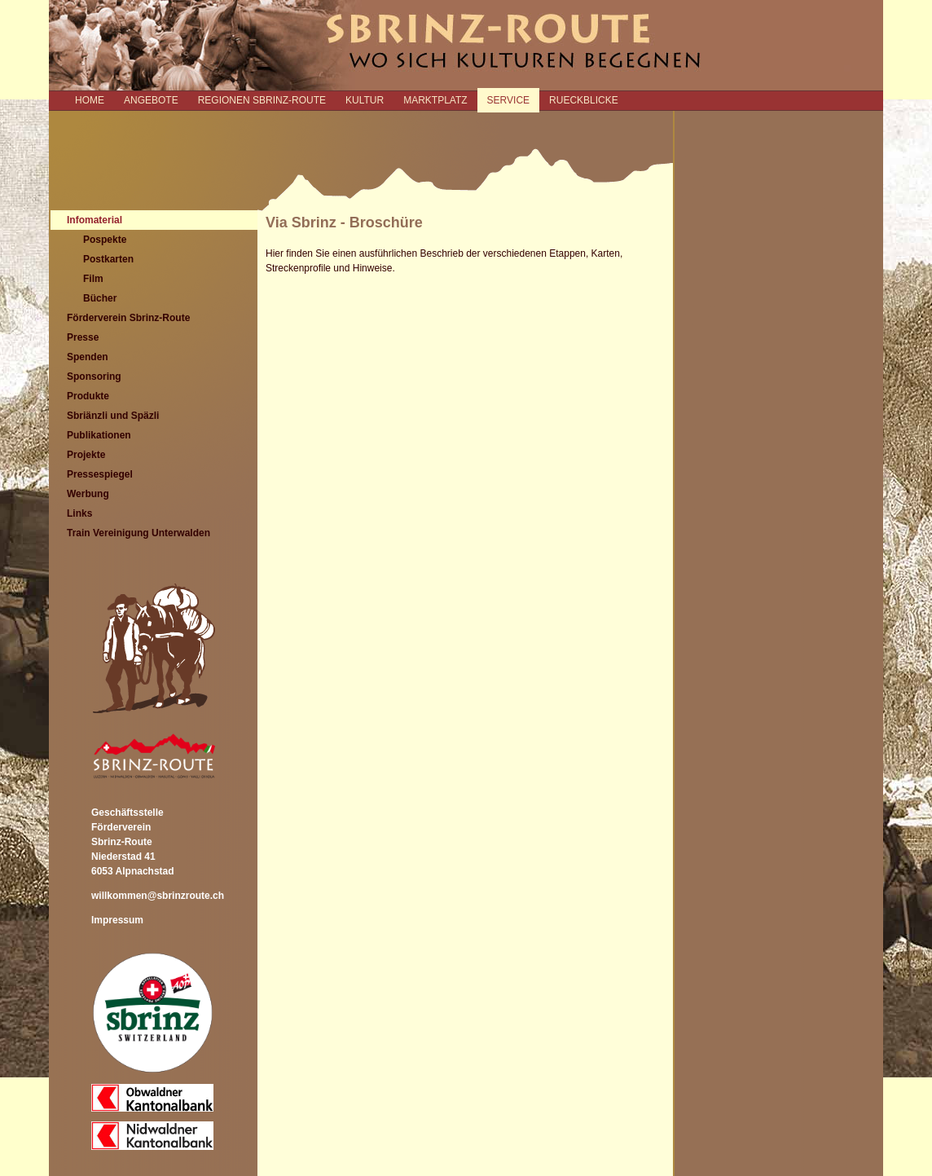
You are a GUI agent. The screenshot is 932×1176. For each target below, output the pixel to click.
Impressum (117, 920)
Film (93, 278)
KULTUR (364, 100)
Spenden (87, 357)
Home (89, 100)
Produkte (88, 396)
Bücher (99, 298)
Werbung (88, 494)
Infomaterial (94, 220)
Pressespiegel (100, 474)
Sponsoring (94, 376)
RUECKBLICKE (583, 100)
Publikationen (99, 435)
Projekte (86, 454)
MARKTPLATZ (435, 100)
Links (79, 513)
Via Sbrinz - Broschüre (344, 222)
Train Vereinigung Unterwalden (138, 533)
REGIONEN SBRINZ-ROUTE (262, 100)
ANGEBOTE (151, 100)
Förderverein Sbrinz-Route (128, 318)
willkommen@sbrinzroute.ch (157, 895)
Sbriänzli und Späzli (113, 415)
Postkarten (108, 259)
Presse (83, 337)
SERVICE (508, 100)
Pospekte (104, 239)
